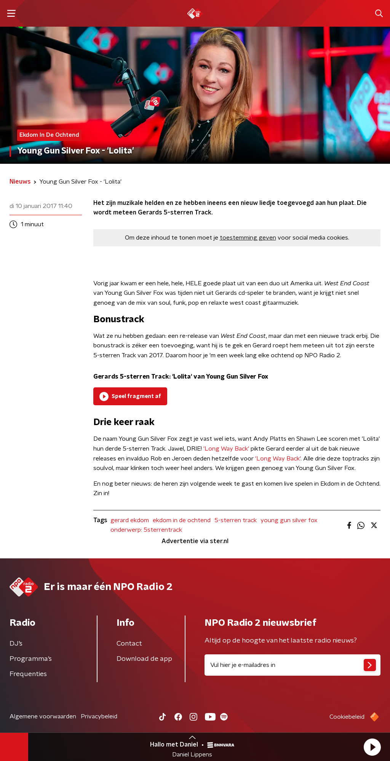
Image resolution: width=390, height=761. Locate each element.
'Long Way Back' (226, 449)
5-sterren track (235, 520)
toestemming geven (248, 238)
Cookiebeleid (346, 717)
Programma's (31, 658)
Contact (129, 643)
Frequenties (28, 674)
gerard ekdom (129, 520)
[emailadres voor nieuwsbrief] (292, 665)
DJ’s (16, 643)
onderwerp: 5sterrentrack (146, 530)
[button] (372, 747)
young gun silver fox (289, 520)
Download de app (144, 658)
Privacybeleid (99, 716)
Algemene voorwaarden (43, 716)
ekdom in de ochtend (182, 520)
